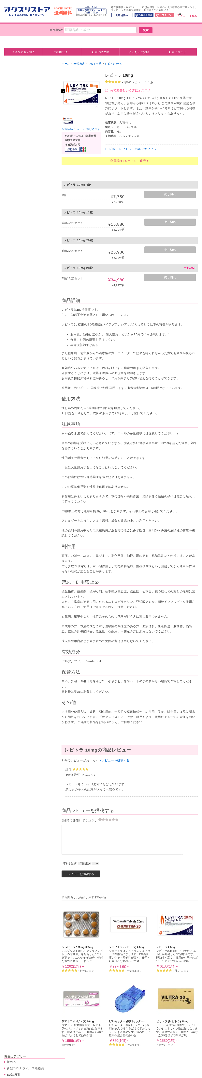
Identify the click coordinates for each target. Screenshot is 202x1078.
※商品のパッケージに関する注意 (81, 129)
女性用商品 (17, 107)
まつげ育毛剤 (18, 174)
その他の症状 (18, 414)
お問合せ (184, 1059)
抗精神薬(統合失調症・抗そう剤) (27, 334)
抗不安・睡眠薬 (20, 316)
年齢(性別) (70, 863)
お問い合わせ (177, 52)
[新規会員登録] (144, 15)
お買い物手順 (100, 52)
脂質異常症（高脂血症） (26, 357)
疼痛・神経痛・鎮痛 (23, 383)
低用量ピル (17, 146)
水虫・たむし (18, 294)
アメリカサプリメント (24, 430)
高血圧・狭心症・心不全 (26, 352)
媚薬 (13, 130)
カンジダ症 (17, 284)
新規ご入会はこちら (177, 1064)
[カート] (187, 15)
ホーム (65, 63)
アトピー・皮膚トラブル (26, 403)
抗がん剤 (13, 191)
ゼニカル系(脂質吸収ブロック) (30, 230)
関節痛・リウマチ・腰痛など (29, 388)
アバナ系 (15, 102)
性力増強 (15, 135)
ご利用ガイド (62, 52)
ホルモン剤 (14, 197)
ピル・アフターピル (21, 142)
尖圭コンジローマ (21, 279)
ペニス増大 (17, 112)
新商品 (11, 69)
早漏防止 (13, 119)
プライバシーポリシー (79, 1064)
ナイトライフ (16, 125)
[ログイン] (164, 15)
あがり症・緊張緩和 (23, 327)
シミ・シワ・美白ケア (24, 179)
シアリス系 (17, 91)
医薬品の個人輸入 (23, 52)
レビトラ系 (17, 96)
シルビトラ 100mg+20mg (77, 947)
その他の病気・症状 (21, 347)
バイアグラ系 (18, 86)
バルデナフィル (145, 149)
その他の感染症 (20, 300)
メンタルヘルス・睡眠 (22, 307)
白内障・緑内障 (20, 377)
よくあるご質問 (139, 52)
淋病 (13, 274)
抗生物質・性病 (17, 259)
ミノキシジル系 (20, 252)
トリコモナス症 (20, 289)
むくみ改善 (17, 225)
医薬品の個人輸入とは (60, 1059)
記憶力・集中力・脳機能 (26, 340)
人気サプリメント (19, 421)
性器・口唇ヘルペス (23, 269)
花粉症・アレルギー (23, 393)
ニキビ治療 (17, 168)
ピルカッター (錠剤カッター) (127, 1021)
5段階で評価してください (80, 820)
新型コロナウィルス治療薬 (25, 75)
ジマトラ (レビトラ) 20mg (78, 1021)
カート (87, 1059)
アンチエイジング (21, 163)
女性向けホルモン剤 (23, 202)
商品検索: (56, 30)
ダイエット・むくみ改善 (24, 220)
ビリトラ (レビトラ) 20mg (172, 1021)
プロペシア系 (18, 247)
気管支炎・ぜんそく (23, 398)
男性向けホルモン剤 (23, 207)
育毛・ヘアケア (17, 242)
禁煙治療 (13, 214)
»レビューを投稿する (115, 760)
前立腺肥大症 (18, 367)
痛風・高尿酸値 (20, 372)
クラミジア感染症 (21, 263)
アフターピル (18, 152)
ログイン (150, 1064)
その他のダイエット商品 (26, 235)
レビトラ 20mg (165, 947)
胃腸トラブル (18, 362)
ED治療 (110, 149)
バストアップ (18, 184)
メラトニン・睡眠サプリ (26, 322)
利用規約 (50, 1064)
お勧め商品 (14, 437)
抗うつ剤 (15, 311)
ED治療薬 (14, 81)
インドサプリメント (23, 425)
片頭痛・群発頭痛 (21, 408)
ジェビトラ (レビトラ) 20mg (126, 947)
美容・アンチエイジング (24, 159)
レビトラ (125, 149)
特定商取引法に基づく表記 (118, 1064)
